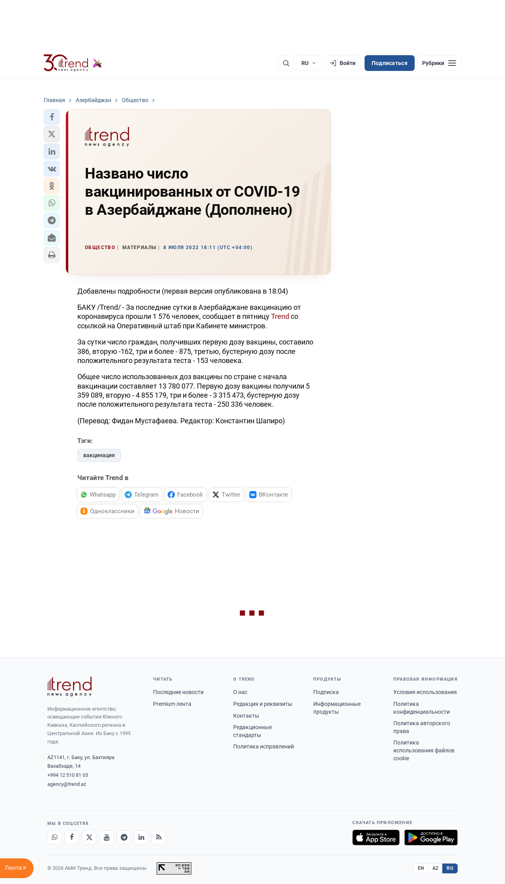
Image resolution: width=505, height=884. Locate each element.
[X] (89, 837)
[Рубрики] (439, 63)
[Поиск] (286, 63)
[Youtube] (106, 837)
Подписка (326, 692)
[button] (51, 117)
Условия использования (425, 692)
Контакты (246, 716)
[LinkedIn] (141, 837)
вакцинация (99, 455)
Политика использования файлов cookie (423, 750)
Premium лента (172, 704)
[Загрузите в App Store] (376, 837)
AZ (435, 868)
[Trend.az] (73, 63)
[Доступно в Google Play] (431, 837)
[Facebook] (72, 837)
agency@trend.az (66, 784)
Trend (280, 316)
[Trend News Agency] (69, 686)
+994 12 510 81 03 (67, 775)
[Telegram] (124, 837)
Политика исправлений (263, 746)
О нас (240, 692)
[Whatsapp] (54, 837)
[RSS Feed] (159, 837)
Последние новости (178, 692)
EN (421, 868)
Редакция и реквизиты (262, 704)
